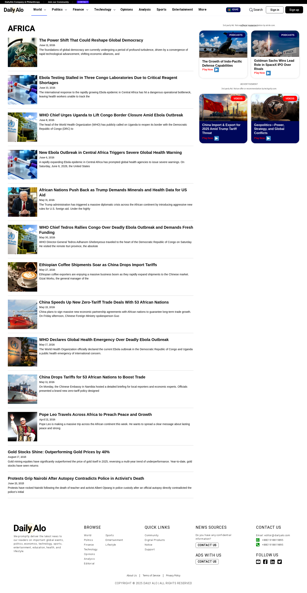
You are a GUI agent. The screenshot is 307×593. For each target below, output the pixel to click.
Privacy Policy (177, 575)
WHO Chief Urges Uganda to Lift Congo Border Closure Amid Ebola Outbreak (111, 115)
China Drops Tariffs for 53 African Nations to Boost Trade (92, 377)
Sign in (274, 9)
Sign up (294, 9)
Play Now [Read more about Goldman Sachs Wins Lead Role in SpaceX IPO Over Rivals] (262, 73)
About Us (126, 575)
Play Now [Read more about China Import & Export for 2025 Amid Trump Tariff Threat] (210, 138)
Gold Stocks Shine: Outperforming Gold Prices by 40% (59, 452)
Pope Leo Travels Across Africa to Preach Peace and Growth (95, 414)
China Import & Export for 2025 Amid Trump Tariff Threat (221, 129)
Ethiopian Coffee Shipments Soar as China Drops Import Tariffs (98, 265)
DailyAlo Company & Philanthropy (22, 2)
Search (256, 9)
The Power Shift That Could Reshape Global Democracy (91, 40)
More (203, 9)
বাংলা (233, 10)
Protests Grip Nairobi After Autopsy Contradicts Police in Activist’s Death (76, 478)
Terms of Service (150, 575)
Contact (83, 2)
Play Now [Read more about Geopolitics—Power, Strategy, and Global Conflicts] (262, 138)
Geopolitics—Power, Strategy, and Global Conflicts (269, 129)
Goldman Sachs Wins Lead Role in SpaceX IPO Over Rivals (274, 65)
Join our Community (58, 2)
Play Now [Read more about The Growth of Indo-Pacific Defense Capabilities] (210, 69)
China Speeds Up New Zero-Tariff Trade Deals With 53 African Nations (104, 302)
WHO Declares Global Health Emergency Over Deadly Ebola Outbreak (104, 339)
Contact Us (207, 545)
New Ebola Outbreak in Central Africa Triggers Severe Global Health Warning (110, 152)
